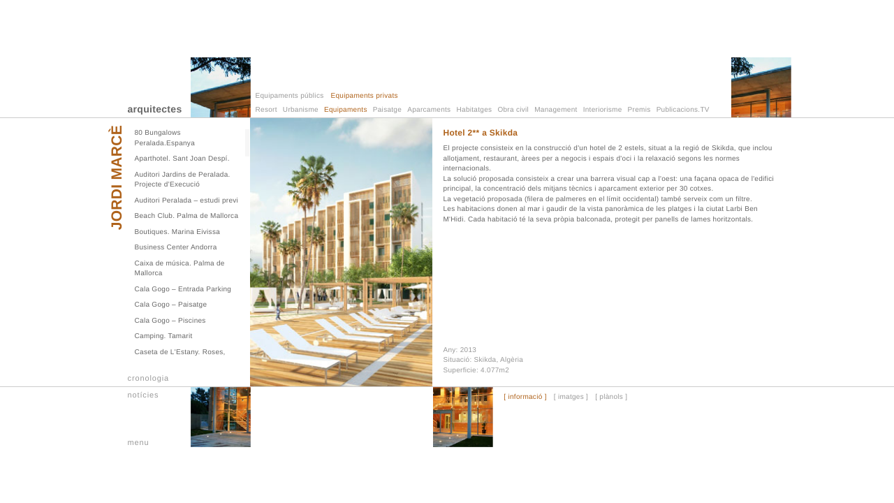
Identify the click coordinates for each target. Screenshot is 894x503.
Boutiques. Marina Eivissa (178, 232)
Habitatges (474, 110)
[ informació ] (525, 397)
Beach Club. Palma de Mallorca (187, 216)
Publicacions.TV (683, 110)
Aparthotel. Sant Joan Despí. (182, 159)
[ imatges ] (571, 397)
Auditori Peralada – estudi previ (187, 201)
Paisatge (387, 110)
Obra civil (513, 110)
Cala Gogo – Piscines (170, 321)
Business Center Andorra (176, 248)
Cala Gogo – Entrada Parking (183, 289)
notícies (143, 395)
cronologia (149, 378)
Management (555, 110)
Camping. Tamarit (164, 336)
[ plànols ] (611, 397)
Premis (639, 110)
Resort (266, 110)
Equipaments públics (290, 96)
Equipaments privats (363, 96)
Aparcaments (428, 110)
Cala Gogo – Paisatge (171, 305)
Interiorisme (602, 110)
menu (138, 443)
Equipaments (345, 110)
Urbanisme (300, 110)
